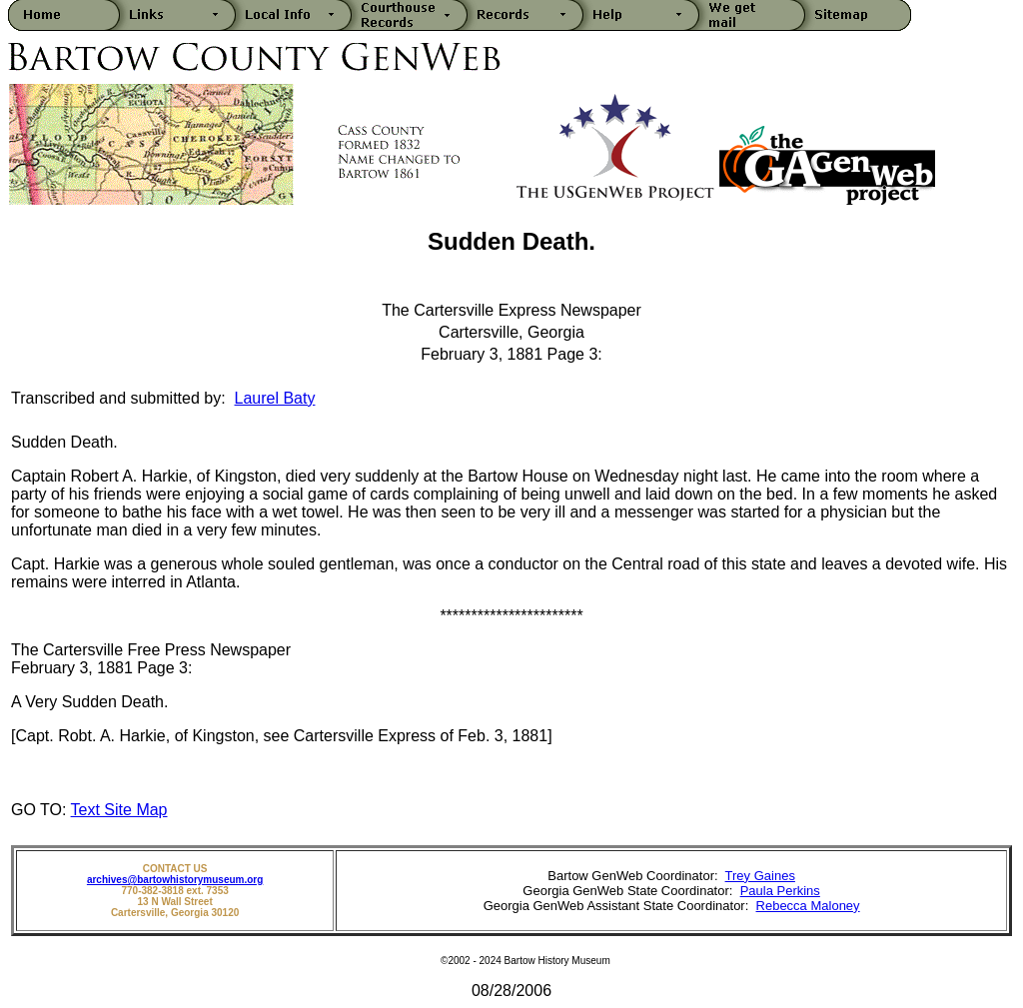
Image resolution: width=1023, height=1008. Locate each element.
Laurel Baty (275, 398)
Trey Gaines (760, 875)
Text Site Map (119, 809)
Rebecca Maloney (808, 905)
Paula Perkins (780, 890)
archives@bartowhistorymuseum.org (175, 879)
